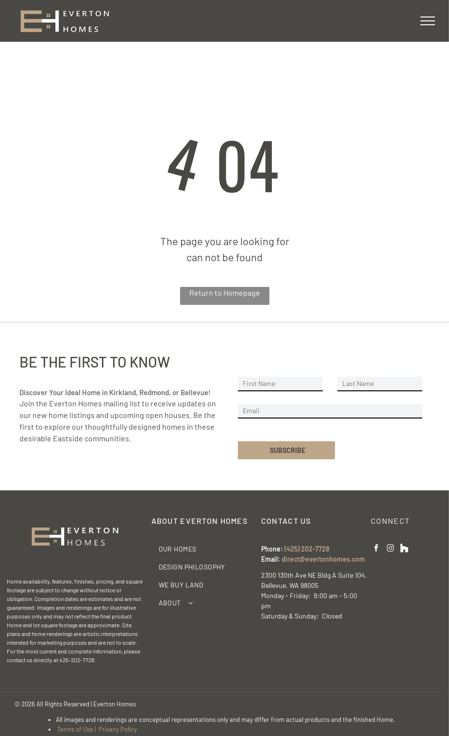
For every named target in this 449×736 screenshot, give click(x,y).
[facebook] (376, 549)
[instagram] (390, 549)
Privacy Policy (118, 729)
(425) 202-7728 (306, 549)
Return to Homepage (224, 292)
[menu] (427, 20)
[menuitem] (203, 549)
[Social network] (404, 549)
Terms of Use (75, 729)
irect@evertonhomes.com (325, 559)
